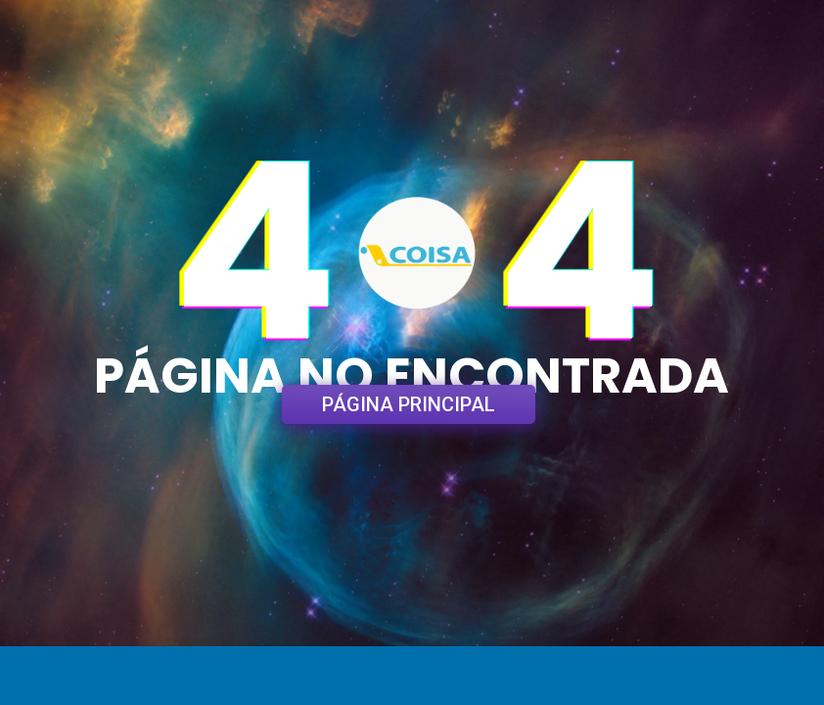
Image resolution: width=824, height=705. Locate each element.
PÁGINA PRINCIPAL (408, 404)
